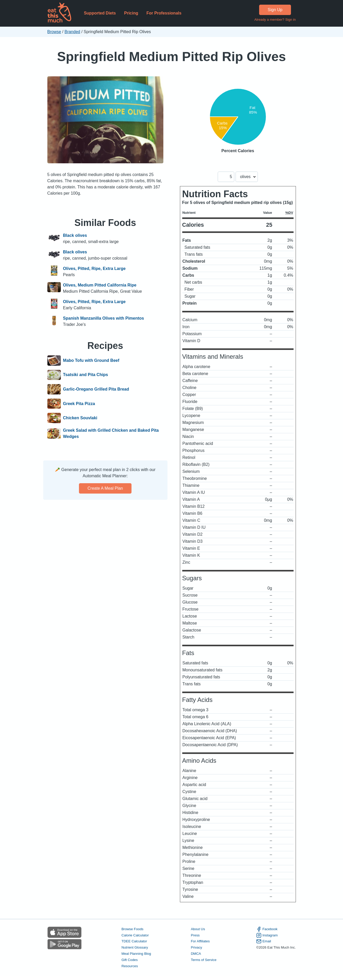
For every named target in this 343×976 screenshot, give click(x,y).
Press (195, 935)
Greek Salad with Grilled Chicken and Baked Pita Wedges (111, 433)
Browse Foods (132, 929)
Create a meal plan (105, 488)
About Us (198, 929)
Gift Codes (129, 960)
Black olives (75, 235)
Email (263, 941)
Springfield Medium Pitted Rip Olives (171, 56)
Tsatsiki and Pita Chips (85, 375)
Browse (54, 32)
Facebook (267, 929)
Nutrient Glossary (134, 947)
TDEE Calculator (134, 941)
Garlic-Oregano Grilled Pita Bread (96, 389)
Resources (129, 966)
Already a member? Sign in (275, 19)
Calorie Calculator (135, 935)
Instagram (267, 935)
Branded (72, 32)
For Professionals (164, 13)
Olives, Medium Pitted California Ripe (99, 285)
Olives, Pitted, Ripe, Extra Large (94, 268)
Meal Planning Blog (136, 954)
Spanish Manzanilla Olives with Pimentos (103, 318)
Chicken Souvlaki (80, 418)
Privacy (196, 947)
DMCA (196, 954)
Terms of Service (203, 960)
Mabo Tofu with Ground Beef (91, 360)
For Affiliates (200, 941)
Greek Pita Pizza (79, 404)
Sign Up (275, 10)
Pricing (131, 13)
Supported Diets (100, 13)
